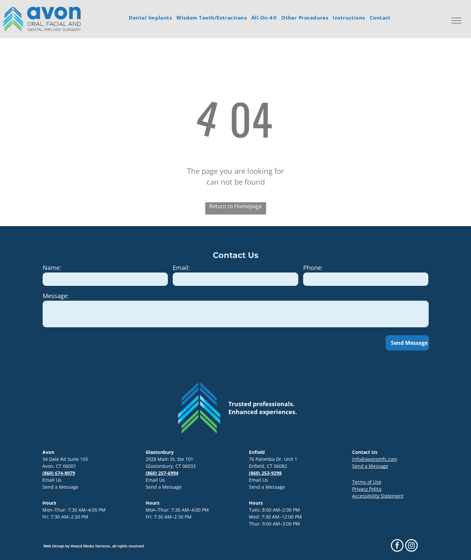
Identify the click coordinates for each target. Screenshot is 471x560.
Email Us (52, 480)
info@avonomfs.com (374, 459)
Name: (52, 268)
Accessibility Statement (377, 496)
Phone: (313, 268)
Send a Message (60, 487)
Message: (56, 296)
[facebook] (397, 546)
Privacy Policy (367, 489)
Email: (181, 268)
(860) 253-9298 (265, 473)
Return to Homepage (235, 206)
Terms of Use (366, 482)
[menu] (456, 20)
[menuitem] (150, 17)
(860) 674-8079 (58, 473)
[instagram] (411, 546)
